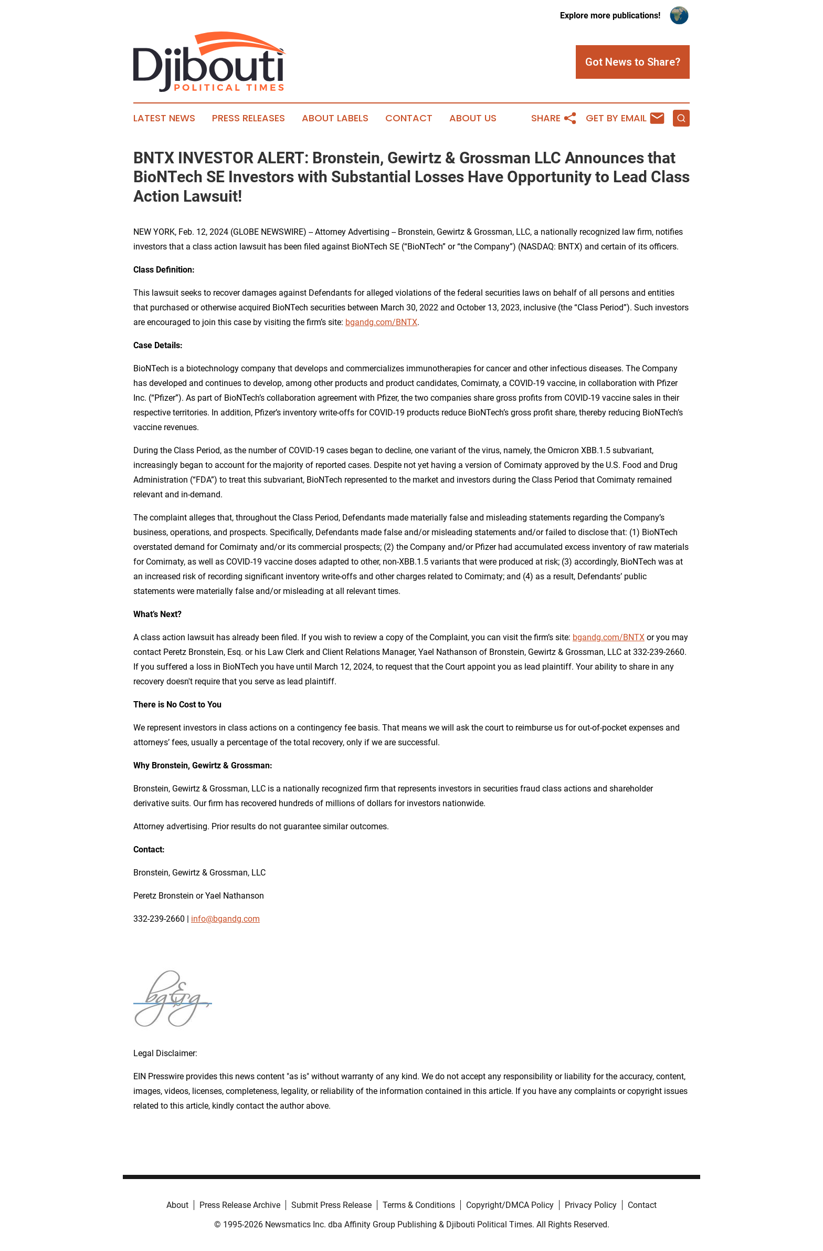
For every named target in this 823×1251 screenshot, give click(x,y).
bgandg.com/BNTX (381, 322)
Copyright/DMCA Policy (510, 1205)
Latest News (164, 118)
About (177, 1205)
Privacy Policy (591, 1205)
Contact (408, 118)
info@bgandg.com (225, 919)
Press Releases (248, 118)
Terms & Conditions (419, 1205)
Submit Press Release (331, 1205)
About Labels (335, 118)
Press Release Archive (239, 1205)
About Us (473, 118)
